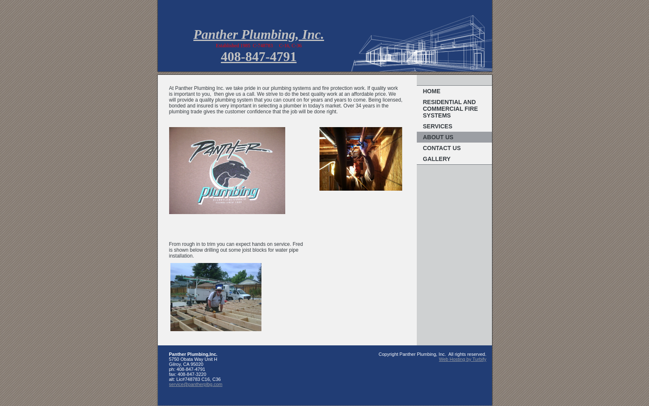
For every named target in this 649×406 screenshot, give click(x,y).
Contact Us (442, 148)
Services (438, 126)
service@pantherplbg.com (196, 384)
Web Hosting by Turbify (463, 359)
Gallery (437, 159)
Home (432, 91)
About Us (438, 137)
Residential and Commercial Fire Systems (450, 109)
